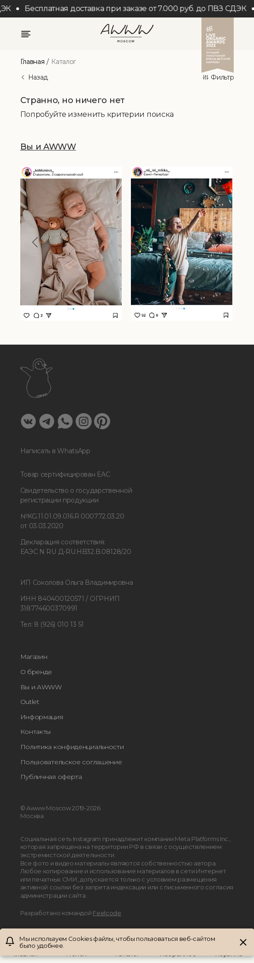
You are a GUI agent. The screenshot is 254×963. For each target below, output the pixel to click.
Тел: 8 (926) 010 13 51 (52, 624)
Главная (32, 62)
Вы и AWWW (41, 687)
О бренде (36, 672)
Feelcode (107, 913)
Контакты (35, 731)
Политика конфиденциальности (72, 747)
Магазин (33, 656)
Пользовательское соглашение (71, 762)
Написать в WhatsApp (55, 451)
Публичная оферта (51, 777)
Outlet (29, 702)
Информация (41, 717)
